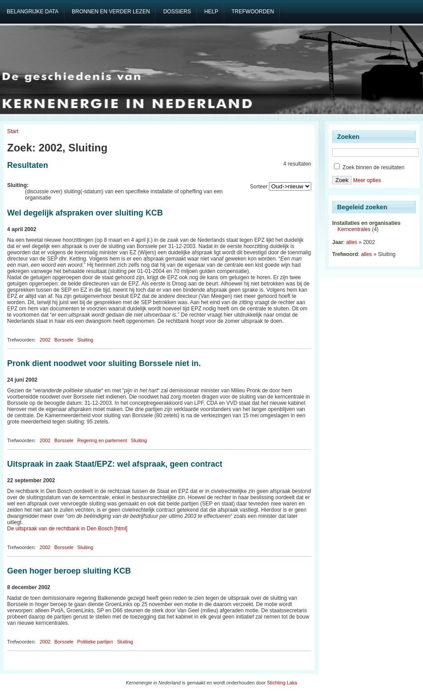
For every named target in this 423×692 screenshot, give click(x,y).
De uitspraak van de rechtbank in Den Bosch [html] (67, 528)
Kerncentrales (354, 229)
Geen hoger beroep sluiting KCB (69, 570)
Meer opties (367, 180)
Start (12, 131)
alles (351, 242)
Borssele (63, 339)
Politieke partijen (95, 641)
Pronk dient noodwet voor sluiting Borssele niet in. (104, 363)
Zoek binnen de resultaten (369, 167)
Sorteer (258, 186)
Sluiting (85, 339)
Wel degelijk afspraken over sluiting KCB (85, 212)
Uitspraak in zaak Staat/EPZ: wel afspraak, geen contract (114, 464)
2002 (45, 339)
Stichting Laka (282, 682)
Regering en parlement (102, 440)
